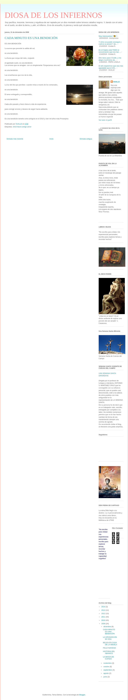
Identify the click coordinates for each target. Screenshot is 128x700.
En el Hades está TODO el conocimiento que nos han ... (110, 51)
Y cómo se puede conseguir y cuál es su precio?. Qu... (110, 43)
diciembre (107, 627)
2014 (103, 607)
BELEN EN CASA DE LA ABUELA (110, 644)
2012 (103, 613)
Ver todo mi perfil (105, 120)
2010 (103, 620)
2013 (103, 610)
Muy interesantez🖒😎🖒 (108, 36)
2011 (103, 617)
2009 (103, 624)
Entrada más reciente (15, 139)
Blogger (82, 695)
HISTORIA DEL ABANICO (109, 652)
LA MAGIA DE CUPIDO (108, 658)
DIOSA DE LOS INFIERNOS (53, 15)
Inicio (51, 139)
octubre (106, 667)
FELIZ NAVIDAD (109, 648)
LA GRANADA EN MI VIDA (110, 638)
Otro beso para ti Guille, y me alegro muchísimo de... (110, 59)
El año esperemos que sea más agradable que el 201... (111, 67)
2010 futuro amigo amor (22, 127)
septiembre (108, 670)
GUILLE (116, 82)
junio (105, 677)
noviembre (107, 663)
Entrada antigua (86, 139)
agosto (106, 673)
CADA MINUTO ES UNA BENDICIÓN (109, 631)
